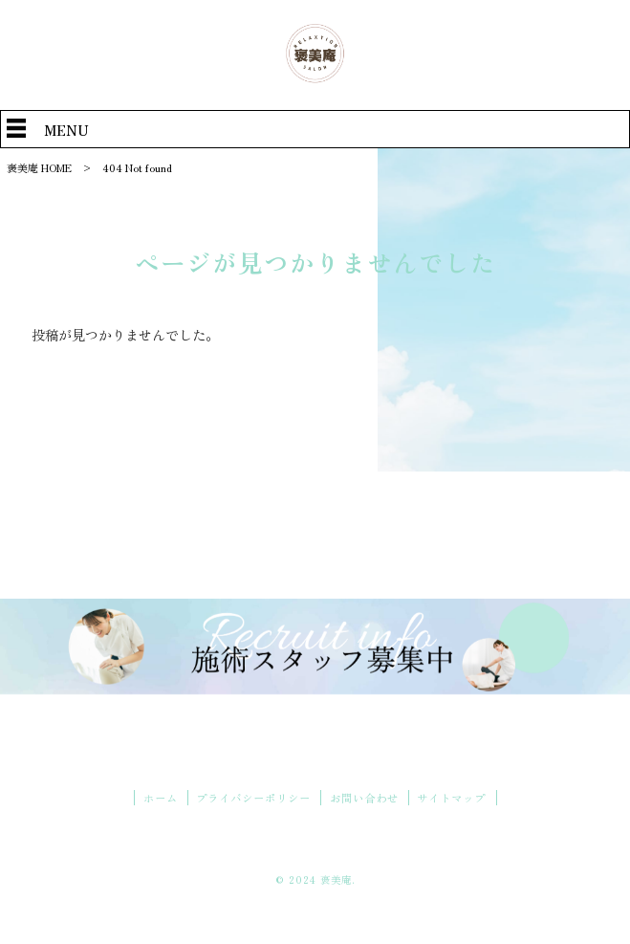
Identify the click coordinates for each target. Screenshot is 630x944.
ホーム (160, 797)
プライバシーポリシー (253, 797)
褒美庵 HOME (39, 167)
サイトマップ (451, 797)
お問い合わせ (364, 797)
